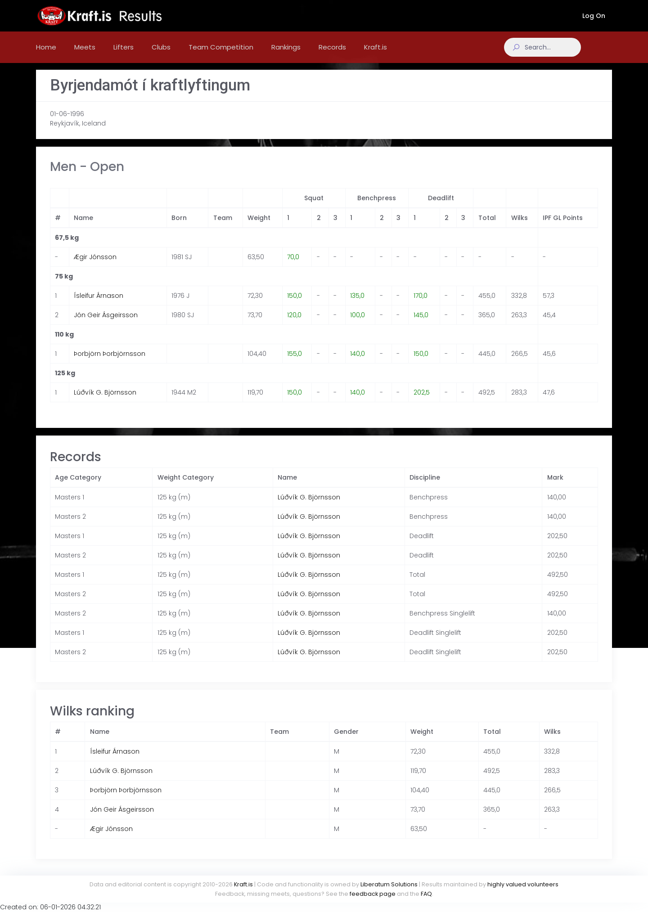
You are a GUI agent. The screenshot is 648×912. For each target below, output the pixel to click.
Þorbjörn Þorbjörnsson (109, 362)
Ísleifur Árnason (98, 304)
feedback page (373, 894)
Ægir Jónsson (95, 265)
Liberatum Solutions (389, 884)
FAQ (426, 894)
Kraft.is (243, 884)
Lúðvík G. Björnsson (105, 401)
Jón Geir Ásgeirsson (106, 323)
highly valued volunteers (522, 884)
